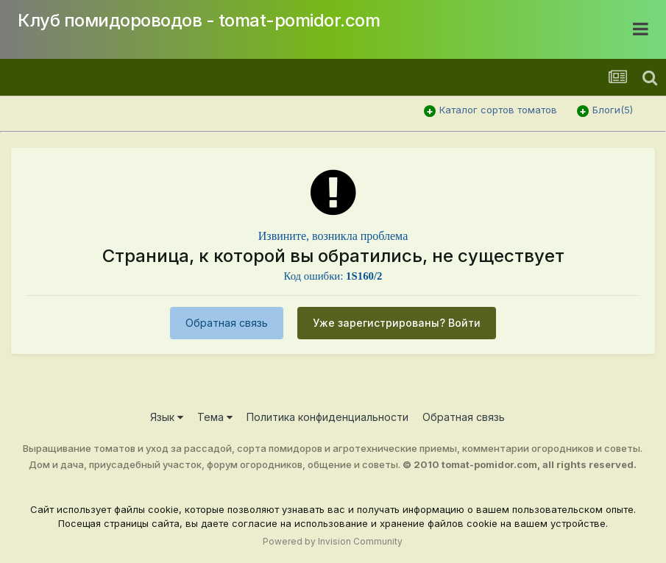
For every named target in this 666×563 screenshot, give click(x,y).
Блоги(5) (612, 110)
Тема (215, 417)
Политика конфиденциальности (327, 417)
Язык (166, 417)
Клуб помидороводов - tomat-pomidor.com (199, 20)
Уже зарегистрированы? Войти (397, 322)
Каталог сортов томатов (498, 110)
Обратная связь (226, 322)
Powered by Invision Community (333, 541)
